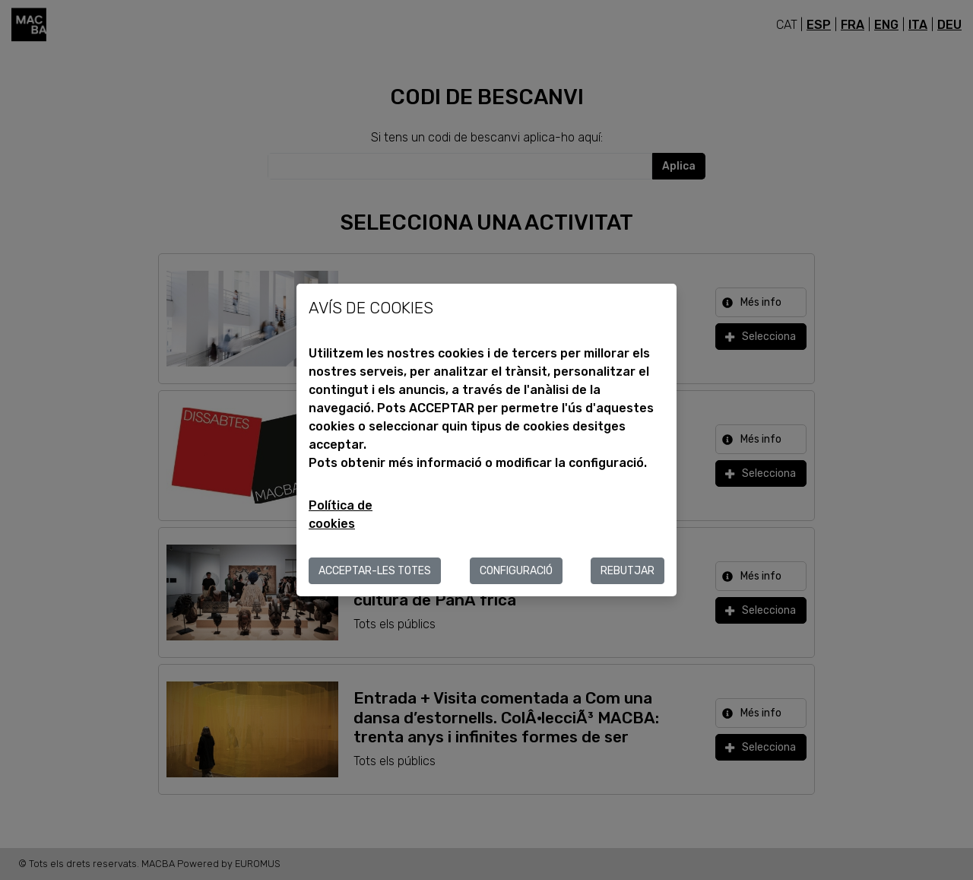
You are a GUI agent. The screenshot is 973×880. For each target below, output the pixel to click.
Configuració (516, 570)
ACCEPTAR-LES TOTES (375, 570)
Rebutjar (627, 570)
